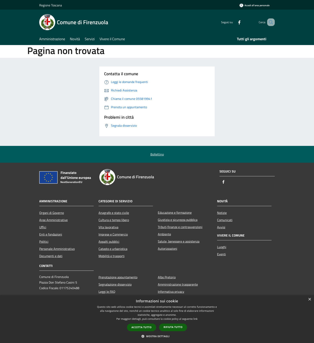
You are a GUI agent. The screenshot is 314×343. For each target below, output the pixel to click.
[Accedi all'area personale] (254, 5)
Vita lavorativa (108, 227)
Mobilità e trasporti (112, 256)
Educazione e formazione (175, 212)
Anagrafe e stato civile (114, 212)
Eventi (221, 254)
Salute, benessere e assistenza (178, 241)
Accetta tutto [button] (142, 327)
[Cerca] (270, 22)
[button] (157, 336)
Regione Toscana (50, 5)
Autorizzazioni (167, 248)
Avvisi (221, 227)
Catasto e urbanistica (113, 248)
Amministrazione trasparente (178, 284)
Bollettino (157, 154)
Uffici (42, 227)
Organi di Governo (51, 212)
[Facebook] (234, 22)
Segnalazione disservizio (115, 284)
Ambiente (164, 234)
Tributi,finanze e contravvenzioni (180, 227)
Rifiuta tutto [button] (173, 327)
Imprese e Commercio (113, 234)
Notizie (222, 212)
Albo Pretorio (167, 277)
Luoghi (221, 247)
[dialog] (157, 319)
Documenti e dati (50, 256)
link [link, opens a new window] (195, 319)
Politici (43, 241)
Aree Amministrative (53, 220)
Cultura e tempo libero (114, 220)
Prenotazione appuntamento (118, 277)
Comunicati (224, 220)
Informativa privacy (171, 291)
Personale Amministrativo (57, 248)
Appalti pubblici (109, 241)
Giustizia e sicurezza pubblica (177, 219)
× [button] (309, 299)
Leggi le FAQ (107, 291)
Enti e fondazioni (50, 234)
